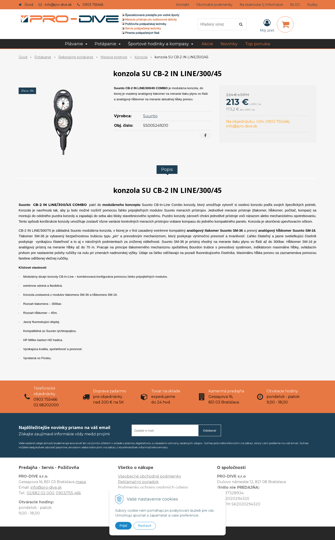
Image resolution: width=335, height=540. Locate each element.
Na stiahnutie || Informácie (261, 5)
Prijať (123, 525)
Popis (167, 169)
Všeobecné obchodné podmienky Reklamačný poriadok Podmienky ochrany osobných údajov (153, 482)
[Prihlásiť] (267, 25)
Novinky (229, 43)
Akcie (207, 43)
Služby (312, 5)
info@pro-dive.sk (58, 5)
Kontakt (182, 5)
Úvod (28, 5)
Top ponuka (257, 43)
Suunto (150, 116)
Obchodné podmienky (214, 5)
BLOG (295, 5)
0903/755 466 (68, 493)
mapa (80, 482)
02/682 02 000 (40, 493)
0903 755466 (93, 5)
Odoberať (209, 430)
